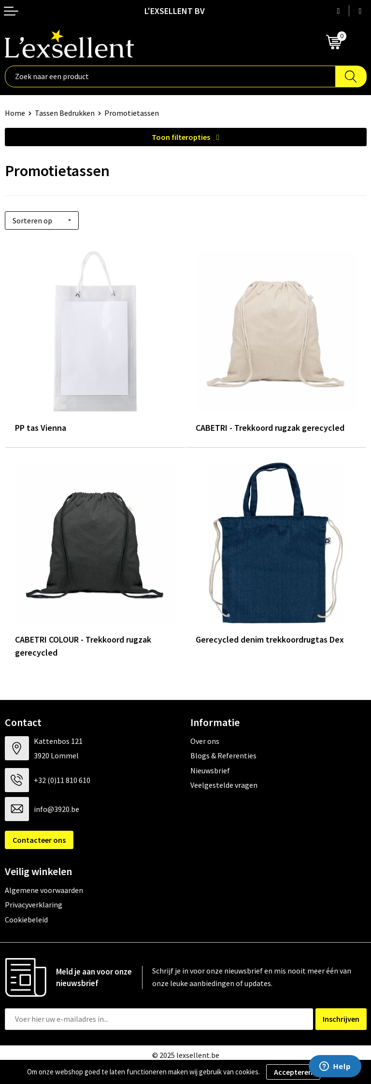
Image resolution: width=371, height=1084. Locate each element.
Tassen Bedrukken (65, 113)
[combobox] (170, 76)
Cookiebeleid (26, 919)
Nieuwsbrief (210, 770)
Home (15, 113)
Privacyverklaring (33, 904)
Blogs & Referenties (223, 755)
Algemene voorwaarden (44, 890)
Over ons (204, 741)
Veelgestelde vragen (223, 785)
